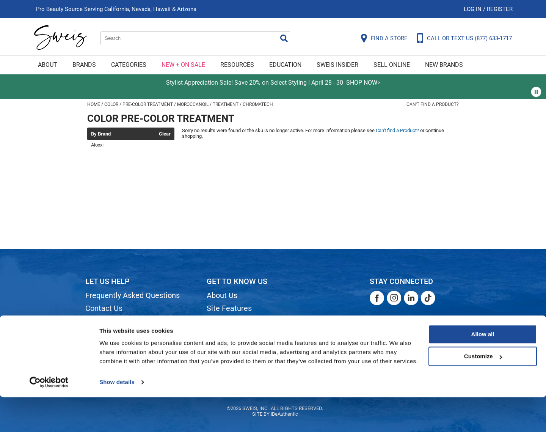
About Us (222, 295)
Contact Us (103, 308)
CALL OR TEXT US (469, 38)
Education (285, 64)
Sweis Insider (337, 64)
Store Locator (230, 347)
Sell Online (391, 64)
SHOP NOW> (363, 82)
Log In (473, 9)
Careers (220, 334)
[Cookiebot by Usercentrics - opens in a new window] (49, 417)
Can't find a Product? (432, 104)
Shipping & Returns (117, 321)
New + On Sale (183, 64)
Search (284, 38)
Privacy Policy (108, 347)
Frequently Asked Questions (132, 295)
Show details (117, 417)
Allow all (482, 369)
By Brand (101, 134)
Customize (483, 391)
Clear (165, 134)
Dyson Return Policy (118, 334)
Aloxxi (97, 145)
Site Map (222, 321)
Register (500, 9)
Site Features (229, 308)
